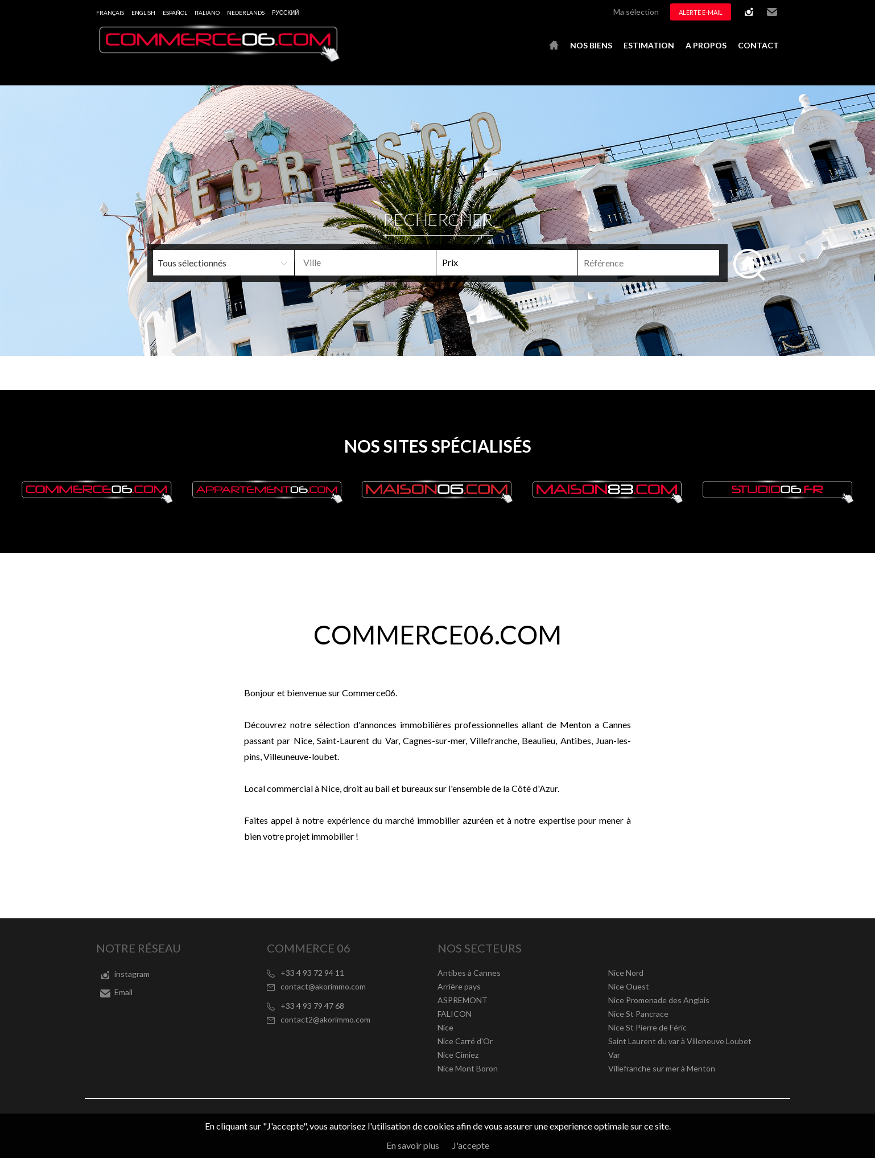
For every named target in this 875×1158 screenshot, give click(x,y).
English (143, 12)
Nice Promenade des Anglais (658, 1000)
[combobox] (365, 263)
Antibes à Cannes (469, 973)
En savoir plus (412, 1145)
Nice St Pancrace (638, 1014)
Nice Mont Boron (468, 1068)
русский (285, 12)
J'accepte (470, 1145)
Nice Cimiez (458, 1055)
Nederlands (246, 12)
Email (772, 12)
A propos (706, 45)
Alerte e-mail (701, 12)
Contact (758, 45)
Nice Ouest (628, 986)
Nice (445, 1027)
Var (614, 1055)
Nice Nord (625, 973)
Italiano (207, 12)
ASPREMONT (463, 1000)
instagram (749, 12)
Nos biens (591, 45)
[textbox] (383, 262)
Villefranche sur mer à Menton (661, 1068)
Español (175, 12)
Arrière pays (459, 986)
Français (110, 12)
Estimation (649, 45)
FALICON (455, 1014)
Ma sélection (636, 12)
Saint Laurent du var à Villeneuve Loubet (680, 1041)
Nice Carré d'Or (465, 1041)
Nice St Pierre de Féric (647, 1027)
